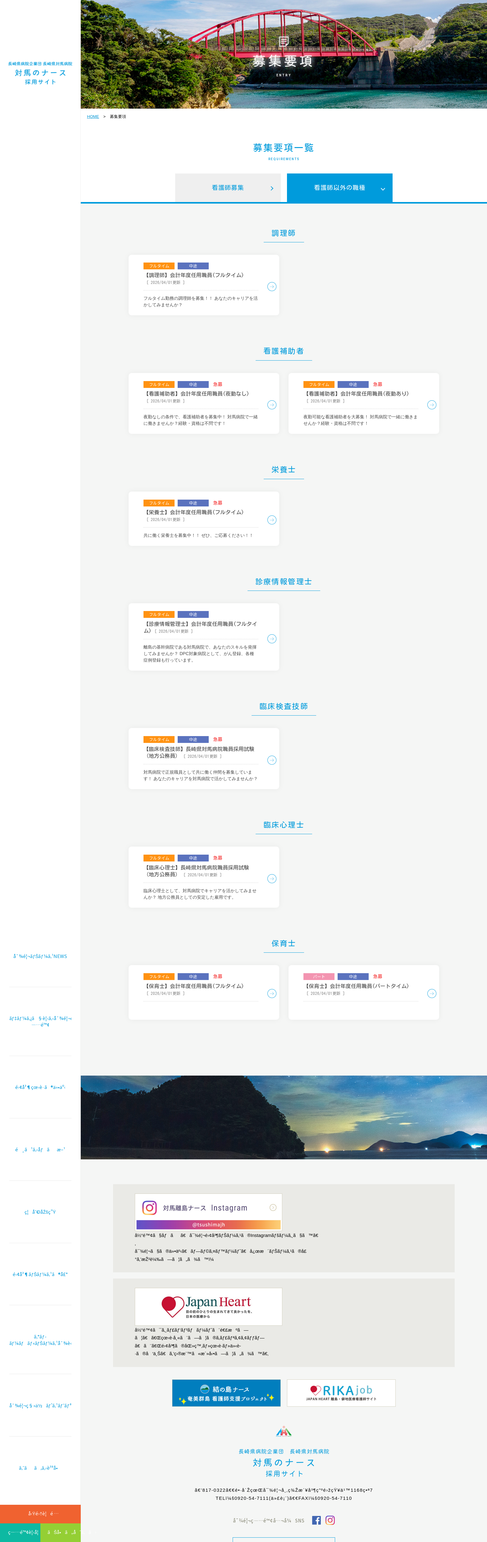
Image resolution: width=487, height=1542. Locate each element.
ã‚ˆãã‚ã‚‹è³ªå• (40, 1469)
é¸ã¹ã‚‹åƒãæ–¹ (40, 1165)
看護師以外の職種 (340, 188)
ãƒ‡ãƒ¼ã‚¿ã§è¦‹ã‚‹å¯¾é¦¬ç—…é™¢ (40, 1042)
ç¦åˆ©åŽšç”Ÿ (40, 1224)
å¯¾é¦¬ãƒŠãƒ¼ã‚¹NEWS (40, 980)
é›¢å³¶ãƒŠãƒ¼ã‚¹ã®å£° (40, 1284)
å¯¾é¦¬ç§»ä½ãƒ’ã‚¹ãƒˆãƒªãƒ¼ (40, 1409)
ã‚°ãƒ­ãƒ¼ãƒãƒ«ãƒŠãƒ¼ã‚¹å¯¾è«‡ (40, 1346)
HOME (93, 116)
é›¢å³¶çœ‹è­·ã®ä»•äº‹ (40, 1105)
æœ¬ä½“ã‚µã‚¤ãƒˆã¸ (283, 1484)
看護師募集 (228, 188)
